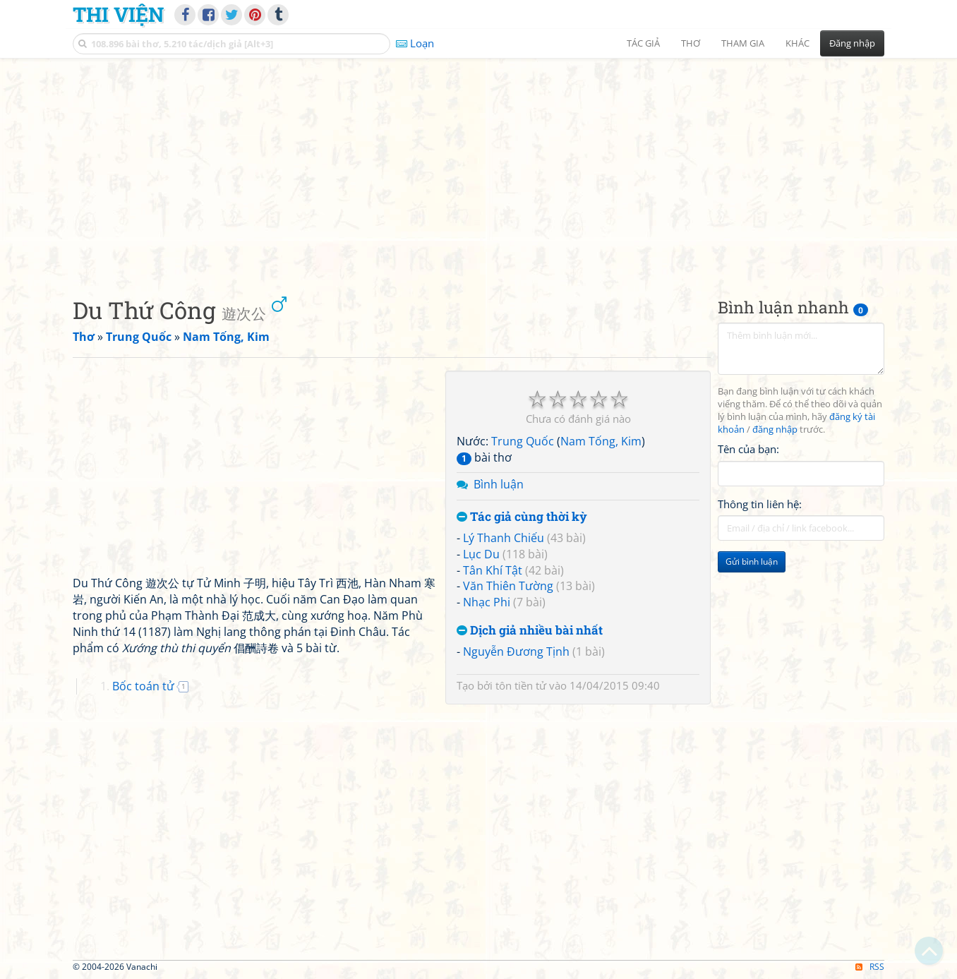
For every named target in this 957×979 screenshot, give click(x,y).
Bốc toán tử (143, 686)
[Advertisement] (478, 166)
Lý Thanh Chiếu (503, 538)
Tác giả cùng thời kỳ (522, 517)
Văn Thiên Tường (508, 586)
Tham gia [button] (742, 43)
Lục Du (481, 554)
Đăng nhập (852, 43)
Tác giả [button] (643, 43)
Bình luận (499, 484)
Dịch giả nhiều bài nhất (530, 630)
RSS (869, 967)
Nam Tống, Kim (601, 441)
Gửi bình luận (752, 561)
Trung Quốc (522, 441)
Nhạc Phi (486, 602)
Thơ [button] (690, 43)
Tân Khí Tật (492, 570)
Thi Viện (118, 14)
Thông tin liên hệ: (760, 504)
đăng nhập (775, 430)
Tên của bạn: (748, 449)
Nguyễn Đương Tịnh (516, 651)
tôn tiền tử (520, 685)
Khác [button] (797, 43)
